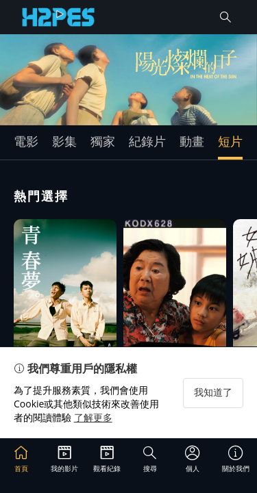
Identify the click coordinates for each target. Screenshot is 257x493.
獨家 (102, 141)
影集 (64, 141)
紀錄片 (147, 141)
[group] (128, 79)
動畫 (192, 141)
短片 (230, 141)
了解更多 (93, 417)
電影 (26, 141)
